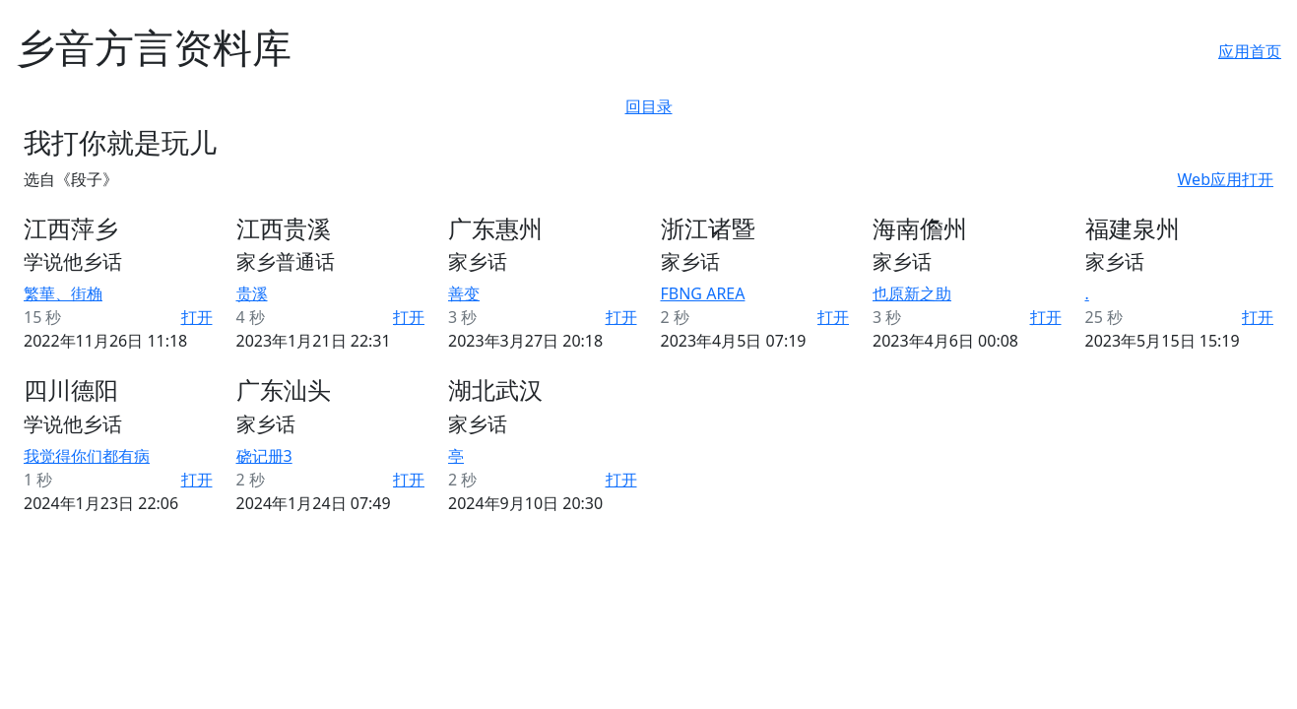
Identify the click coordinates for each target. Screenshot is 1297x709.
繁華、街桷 (63, 293)
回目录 (649, 106)
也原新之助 (912, 293)
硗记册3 (264, 456)
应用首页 (1249, 51)
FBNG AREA (703, 293)
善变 (464, 293)
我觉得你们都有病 (87, 456)
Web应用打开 (1225, 179)
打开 (197, 317)
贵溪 (252, 293)
